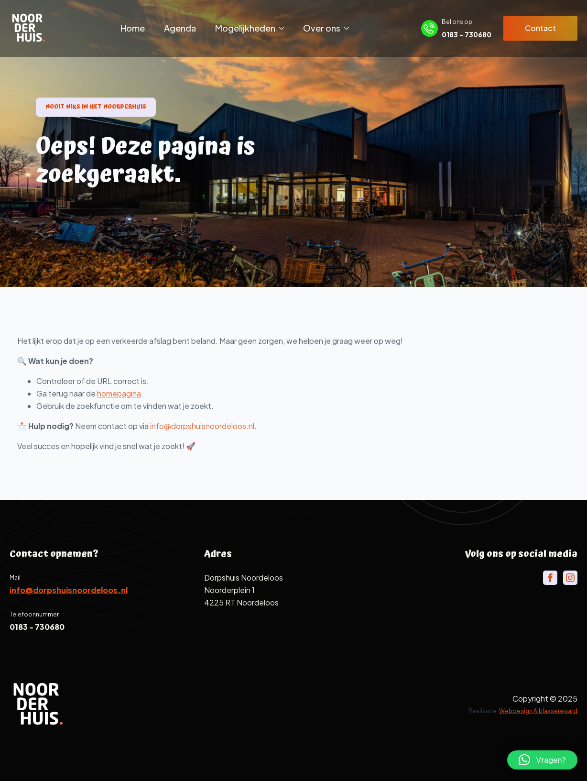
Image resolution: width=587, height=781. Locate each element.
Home (132, 27)
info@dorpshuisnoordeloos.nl (216, 426)
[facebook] (550, 578)
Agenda (180, 27)
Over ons (321, 27)
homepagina (133, 393)
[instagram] (570, 578)
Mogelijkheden (245, 27)
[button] (542, 760)
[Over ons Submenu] (349, 28)
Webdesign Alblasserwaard (538, 711)
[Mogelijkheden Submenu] (284, 28)
